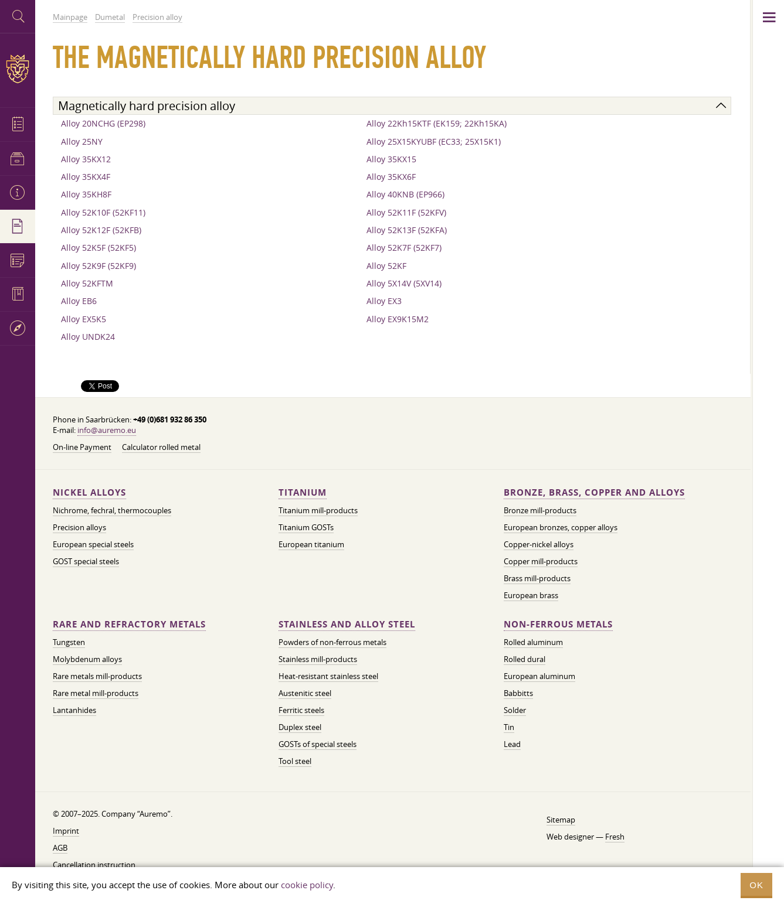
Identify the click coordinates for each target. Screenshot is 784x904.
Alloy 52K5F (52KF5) (98, 247)
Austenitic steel (305, 693)
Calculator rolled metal (161, 447)
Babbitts (518, 693)
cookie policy (307, 885)
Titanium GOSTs (306, 527)
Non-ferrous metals (558, 624)
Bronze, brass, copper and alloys (594, 492)
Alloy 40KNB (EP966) (405, 194)
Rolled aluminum (533, 642)
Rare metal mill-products (95, 693)
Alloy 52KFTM (87, 283)
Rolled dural (524, 659)
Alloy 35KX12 (86, 159)
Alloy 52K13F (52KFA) (406, 230)
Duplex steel (300, 727)
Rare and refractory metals (129, 624)
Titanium (303, 492)
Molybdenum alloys (87, 659)
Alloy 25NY (82, 141)
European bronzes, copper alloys (560, 527)
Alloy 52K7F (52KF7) (404, 247)
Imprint (66, 830)
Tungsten (69, 642)
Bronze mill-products (540, 510)
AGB (60, 847)
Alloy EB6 (79, 300)
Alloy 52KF (386, 265)
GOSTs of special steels (318, 744)
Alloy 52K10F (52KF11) (103, 212)
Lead (512, 744)
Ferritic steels (301, 710)
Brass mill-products (537, 578)
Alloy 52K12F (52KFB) (101, 230)
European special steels (93, 544)
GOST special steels (86, 561)
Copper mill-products (541, 561)
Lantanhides (74, 710)
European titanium (311, 544)
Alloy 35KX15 (391, 159)
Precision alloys (79, 527)
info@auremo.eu (106, 430)
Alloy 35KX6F (391, 176)
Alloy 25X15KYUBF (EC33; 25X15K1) (433, 141)
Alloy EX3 (384, 300)
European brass (531, 595)
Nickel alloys (89, 492)
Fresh (615, 836)
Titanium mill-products (318, 510)
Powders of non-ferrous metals (332, 642)
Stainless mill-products (318, 659)
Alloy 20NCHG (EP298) (103, 123)
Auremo (17, 68)
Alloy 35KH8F (86, 194)
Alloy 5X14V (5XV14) (404, 283)
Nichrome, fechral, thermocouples (112, 510)
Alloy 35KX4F (85, 176)
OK (756, 885)
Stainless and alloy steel (347, 624)
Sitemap (561, 819)
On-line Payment (82, 447)
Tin (509, 727)
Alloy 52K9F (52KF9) (98, 265)
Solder (515, 710)
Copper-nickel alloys (538, 544)
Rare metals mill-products (97, 676)
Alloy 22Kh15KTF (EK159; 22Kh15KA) (436, 123)
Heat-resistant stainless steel (328, 676)
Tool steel (295, 761)
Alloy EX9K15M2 (397, 319)
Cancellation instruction (94, 864)
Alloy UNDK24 (88, 336)
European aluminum (539, 676)
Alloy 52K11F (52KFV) (406, 212)
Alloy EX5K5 (83, 319)
